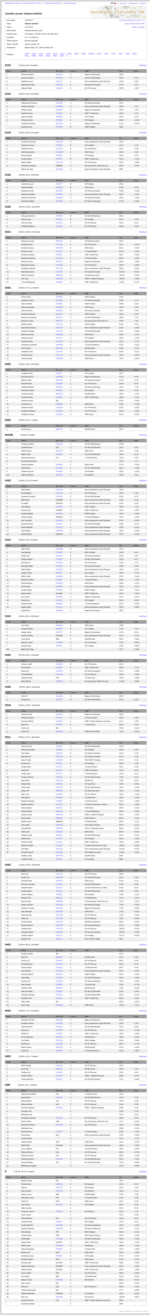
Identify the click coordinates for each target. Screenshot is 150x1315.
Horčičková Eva (26, 244)
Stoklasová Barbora (28, 258)
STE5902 (59, 884)
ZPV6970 (59, 314)
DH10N (92, 54)
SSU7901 (59, 272)
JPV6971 (59, 338)
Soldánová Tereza (27, 145)
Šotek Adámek (26, 1101)
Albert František (27, 991)
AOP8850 (59, 279)
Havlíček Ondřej (27, 635)
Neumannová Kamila (28, 317)
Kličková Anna (26, 451)
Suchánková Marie (28, 1304)
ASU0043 (59, 610)
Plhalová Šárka (26, 110)
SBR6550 (59, 348)
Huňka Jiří (25, 1051)
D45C (76, 54)
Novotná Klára (26, 159)
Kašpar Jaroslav (27, 905)
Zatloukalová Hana (28, 85)
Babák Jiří (24, 1033)
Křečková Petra (26, 324)
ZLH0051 (59, 113)
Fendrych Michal (27, 777)
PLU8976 (59, 258)
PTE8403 (59, 797)
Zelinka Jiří (25, 791)
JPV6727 (59, 935)
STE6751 (59, 317)
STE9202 (59, 746)
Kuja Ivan (24, 1297)
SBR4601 (59, 1069)
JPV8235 (59, 750)
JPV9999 (59, 120)
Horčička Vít (25, 563)
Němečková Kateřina (28, 1094)
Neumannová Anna (28, 216)
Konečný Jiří (25, 981)
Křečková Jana (26, 127)
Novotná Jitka (26, 1263)
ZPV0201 (59, 507)
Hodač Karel (25, 838)
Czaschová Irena (27, 394)
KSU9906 (59, 576)
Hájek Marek (25, 468)
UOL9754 (59, 162)
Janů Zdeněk (26, 971)
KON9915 (59, 583)
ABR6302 (59, 898)
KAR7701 (59, 1187)
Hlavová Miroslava (28, 307)
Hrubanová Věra (27, 407)
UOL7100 (59, 874)
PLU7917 (59, 774)
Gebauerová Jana (27, 241)
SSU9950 (59, 103)
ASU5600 (59, 1020)
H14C (113, 54)
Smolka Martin (26, 891)
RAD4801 (59, 1051)
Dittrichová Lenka (27, 334)
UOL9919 (59, 563)
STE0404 (59, 1097)
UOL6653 (59, 383)
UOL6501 (59, 960)
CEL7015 (59, 888)
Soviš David (25, 639)
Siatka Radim (26, 1242)
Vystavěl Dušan (26, 1222)
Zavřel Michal (26, 828)
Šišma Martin (26, 1232)
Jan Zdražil (25, 1276)
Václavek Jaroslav (27, 908)
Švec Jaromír (26, 1283)
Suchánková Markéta (28, 461)
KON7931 (59, 832)
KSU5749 (59, 971)
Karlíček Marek (26, 534)
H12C (106, 54)
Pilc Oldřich (25, 1040)
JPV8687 (59, 1256)
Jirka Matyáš (25, 507)
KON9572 (59, 187)
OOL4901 (59, 1225)
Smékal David (26, 929)
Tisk (120, 20)
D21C (62, 54)
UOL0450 (59, 1125)
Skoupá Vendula (27, 78)
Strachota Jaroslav (28, 1020)
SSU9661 (59, 191)
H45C (41, 56)
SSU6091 (59, 310)
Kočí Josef (25, 625)
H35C (33, 56)
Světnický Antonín (27, 1159)
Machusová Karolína (28, 198)
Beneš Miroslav (26, 583)
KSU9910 (59, 586)
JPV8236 (59, 1204)
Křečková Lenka (27, 261)
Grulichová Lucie (27, 184)
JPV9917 (59, 573)
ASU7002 (59, 908)
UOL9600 (59, 674)
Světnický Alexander (28, 1290)
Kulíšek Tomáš (26, 922)
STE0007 (59, 559)
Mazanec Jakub (27, 642)
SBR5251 (59, 429)
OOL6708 (59, 1228)
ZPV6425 (59, 974)
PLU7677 (59, 251)
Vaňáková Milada (27, 387)
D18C (55, 54)
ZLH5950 (59, 397)
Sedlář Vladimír (26, 1076)
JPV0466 (59, 471)
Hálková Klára (26, 162)
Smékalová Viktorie (28, 1125)
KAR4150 (59, 1280)
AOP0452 (59, 1108)
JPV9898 (59, 155)
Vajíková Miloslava (28, 1293)
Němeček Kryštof (27, 580)
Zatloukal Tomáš (27, 932)
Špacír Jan (25, 794)
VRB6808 (59, 901)
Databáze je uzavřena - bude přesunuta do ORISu (23, 3)
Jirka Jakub (25, 825)
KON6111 (59, 808)
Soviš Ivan (25, 1069)
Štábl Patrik (25, 1145)
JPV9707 (59, 646)
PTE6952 (59, 1249)
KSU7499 (59, 341)
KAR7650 (59, 475)
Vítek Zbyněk (26, 984)
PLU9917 (59, 580)
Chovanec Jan (26, 1111)
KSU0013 (59, 569)
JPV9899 (59, 145)
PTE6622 (59, 984)
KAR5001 (59, 1184)
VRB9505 (59, 681)
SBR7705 (59, 856)
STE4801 (59, 1027)
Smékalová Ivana (27, 1256)
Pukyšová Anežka (27, 106)
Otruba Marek (26, 767)
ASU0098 (59, 123)
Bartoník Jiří (25, 1252)
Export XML (140, 24)
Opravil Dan (25, 610)
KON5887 (59, 404)
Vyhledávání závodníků (52, 3)
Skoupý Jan (25, 699)
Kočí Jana (24, 279)
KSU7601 (59, 849)
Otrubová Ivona (26, 251)
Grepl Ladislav (26, 808)
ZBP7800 (59, 770)
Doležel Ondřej (26, 746)
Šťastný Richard (27, 1152)
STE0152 (59, 78)
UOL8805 (59, 794)
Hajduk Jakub (26, 607)
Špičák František (27, 804)
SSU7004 (59, 905)
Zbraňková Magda (27, 331)
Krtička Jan (25, 832)
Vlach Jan (24, 724)
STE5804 (59, 991)
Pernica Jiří (25, 960)
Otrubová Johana (27, 248)
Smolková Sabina (27, 444)
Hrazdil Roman (26, 811)
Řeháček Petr (26, 898)
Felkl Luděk (25, 1001)
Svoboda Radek (27, 1162)
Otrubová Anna (26, 1132)
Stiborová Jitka (26, 1280)
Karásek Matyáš (27, 513)
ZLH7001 (59, 842)
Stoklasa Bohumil (27, 718)
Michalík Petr (26, 939)
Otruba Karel (25, 774)
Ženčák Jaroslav (27, 954)
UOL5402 (59, 1044)
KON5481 (59, 414)
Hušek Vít (24, 1201)
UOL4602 (59, 1072)
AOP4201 (59, 1076)
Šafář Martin (25, 490)
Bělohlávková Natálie (28, 1166)
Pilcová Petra (26, 297)
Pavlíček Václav (27, 859)
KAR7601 (59, 1191)
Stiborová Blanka (27, 475)
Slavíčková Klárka (27, 201)
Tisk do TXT (140, 20)
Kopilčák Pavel (26, 998)
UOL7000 (59, 918)
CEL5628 (59, 845)
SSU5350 (59, 380)
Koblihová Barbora (28, 226)
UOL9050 (59, 265)
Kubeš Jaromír (26, 967)
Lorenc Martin (26, 1273)
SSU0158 (59, 85)
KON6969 (59, 358)
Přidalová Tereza (27, 148)
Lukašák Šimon (26, 447)
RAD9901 (59, 604)
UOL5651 (59, 411)
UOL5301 (59, 964)
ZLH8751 (59, 255)
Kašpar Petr (25, 556)
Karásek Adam (26, 590)
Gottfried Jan (26, 1072)
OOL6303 (59, 981)
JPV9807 (59, 629)
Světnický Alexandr (28, 995)
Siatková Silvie (26, 1269)
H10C (99, 54)
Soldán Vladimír (27, 894)
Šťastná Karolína (27, 1155)
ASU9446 (59, 696)
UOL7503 (59, 929)
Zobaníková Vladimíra (29, 345)
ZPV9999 (59, 127)
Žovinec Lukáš (26, 664)
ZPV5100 (59, 1040)
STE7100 (59, 891)
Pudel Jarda (25, 787)
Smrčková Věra (26, 355)
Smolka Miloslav (27, 1225)
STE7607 (59, 777)
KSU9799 (59, 142)
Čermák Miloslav (27, 1079)
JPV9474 (59, 219)
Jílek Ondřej (25, 549)
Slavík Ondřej (26, 1121)
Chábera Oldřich (27, 935)
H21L (27, 56)
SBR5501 (59, 988)
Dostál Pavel (25, 586)
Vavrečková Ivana (27, 390)
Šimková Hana (26, 383)
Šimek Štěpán (26, 493)
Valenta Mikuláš (27, 527)
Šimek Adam (25, 1135)
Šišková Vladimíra (27, 275)
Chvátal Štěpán (26, 674)
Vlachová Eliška (27, 187)
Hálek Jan (24, 918)
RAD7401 (59, 811)
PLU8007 (59, 801)
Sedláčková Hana (27, 414)
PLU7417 (59, 767)
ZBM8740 (59, 791)
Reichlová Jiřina (27, 341)
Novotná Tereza (27, 113)
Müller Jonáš (25, 576)
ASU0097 (59, 110)
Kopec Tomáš (26, 760)
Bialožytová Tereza (28, 265)
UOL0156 (59, 88)
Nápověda (133, 3)
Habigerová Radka (28, 194)
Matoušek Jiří (26, 756)
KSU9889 (59, 169)
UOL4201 (59, 1065)
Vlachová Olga (26, 358)
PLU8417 (59, 718)
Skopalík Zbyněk (27, 852)
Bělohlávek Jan (26, 1114)
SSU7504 (59, 756)
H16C (120, 54)
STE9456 (59, 216)
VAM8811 (59, 818)
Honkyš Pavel (26, 646)
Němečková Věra (27, 1198)
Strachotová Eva (27, 377)
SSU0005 (59, 566)
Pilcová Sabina (26, 155)
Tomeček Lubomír (27, 1211)
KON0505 (59, 464)
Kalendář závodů (70, 3)
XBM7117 (59, 939)
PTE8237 (59, 724)
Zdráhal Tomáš (26, 835)
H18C (127, 54)
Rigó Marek (25, 780)
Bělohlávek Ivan (27, 1128)
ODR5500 (59, 1245)
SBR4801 (59, 1037)
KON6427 (59, 881)
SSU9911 (59, 556)
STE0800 (59, 1159)
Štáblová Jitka (26, 380)
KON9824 (59, 625)
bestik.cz (143, 3)
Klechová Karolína (27, 1108)
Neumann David (27, 524)
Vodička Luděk (26, 856)
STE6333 (59, 995)
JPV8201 (59, 763)
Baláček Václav (26, 1181)
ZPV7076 (59, 324)
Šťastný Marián (26, 1218)
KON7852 (59, 248)
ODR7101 (59, 780)
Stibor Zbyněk (26, 1191)
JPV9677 (59, 184)
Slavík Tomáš (26, 901)
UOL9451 (59, 223)
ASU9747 (59, 632)
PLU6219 (59, 967)
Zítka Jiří (24, 957)
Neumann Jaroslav (28, 884)
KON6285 (59, 334)
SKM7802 (59, 731)
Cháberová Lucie (27, 471)
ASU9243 (59, 714)
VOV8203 (59, 760)
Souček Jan (25, 877)
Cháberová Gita (27, 120)
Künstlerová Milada (28, 411)
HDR (62, 56)
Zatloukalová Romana (29, 103)
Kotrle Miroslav (26, 915)
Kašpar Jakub (26, 632)
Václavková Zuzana (28, 123)
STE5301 (59, 835)
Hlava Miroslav (26, 911)
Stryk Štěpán (26, 531)
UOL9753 (59, 148)
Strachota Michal (27, 721)
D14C (41, 54)
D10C (27, 54)
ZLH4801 (59, 1033)
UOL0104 (59, 493)
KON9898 (59, 152)
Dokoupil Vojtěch (27, 974)
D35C (69, 54)
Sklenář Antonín (27, 1027)
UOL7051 (59, 244)
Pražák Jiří (25, 770)
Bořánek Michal (26, 559)
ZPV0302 (59, 513)
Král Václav (25, 753)
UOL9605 (59, 664)
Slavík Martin (26, 681)
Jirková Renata (26, 304)
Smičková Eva (26, 404)
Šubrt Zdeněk (26, 1065)
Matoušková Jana (27, 272)
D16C (48, 54)
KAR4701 (59, 1211)
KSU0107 (59, 527)
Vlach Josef (25, 1005)
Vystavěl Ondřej (27, 629)
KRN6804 (59, 828)
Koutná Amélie (26, 1138)
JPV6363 (59, 390)
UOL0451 (59, 1118)
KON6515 (59, 911)
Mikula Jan (25, 671)
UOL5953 (59, 407)
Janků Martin (26, 1097)
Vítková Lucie (26, 219)
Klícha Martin (26, 818)
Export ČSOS (130, 24)
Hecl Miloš (25, 849)
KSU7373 (59, 355)
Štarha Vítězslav (27, 925)
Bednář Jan (25, 1044)
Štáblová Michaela (28, 1266)
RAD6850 (59, 345)
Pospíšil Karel (26, 1184)
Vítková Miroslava (27, 1249)
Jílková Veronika (27, 169)
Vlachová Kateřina (27, 152)
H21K (134, 54)
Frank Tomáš (26, 1215)
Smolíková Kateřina (28, 268)
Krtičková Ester (26, 1142)
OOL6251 (59, 387)
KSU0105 (59, 490)
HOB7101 (59, 922)
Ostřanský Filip (26, 714)
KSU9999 (59, 106)
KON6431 (59, 1005)
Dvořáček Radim (27, 1259)
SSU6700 (59, 932)
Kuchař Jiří (25, 728)
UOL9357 (59, 226)
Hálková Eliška (26, 88)
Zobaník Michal (26, 604)
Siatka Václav (26, 593)
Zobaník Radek (26, 517)
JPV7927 (59, 838)
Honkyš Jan (25, 600)
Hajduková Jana (27, 81)
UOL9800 (59, 642)
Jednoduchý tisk (129, 20)
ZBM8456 (59, 275)
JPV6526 (59, 894)
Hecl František (26, 520)
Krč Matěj (24, 503)
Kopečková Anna (27, 1300)
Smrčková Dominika (28, 142)
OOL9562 (59, 201)
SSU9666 (59, 198)
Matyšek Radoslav (28, 801)
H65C (55, 56)
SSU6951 (59, 300)
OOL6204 (59, 1239)
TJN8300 (59, 721)
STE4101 (59, 1079)
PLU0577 (59, 1132)
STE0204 (59, 496)
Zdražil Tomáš (26, 821)
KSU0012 (59, 607)
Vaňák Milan (25, 1239)
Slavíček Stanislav (27, 1228)
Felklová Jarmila (27, 401)
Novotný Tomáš (26, 842)
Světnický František (28, 496)
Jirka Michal (25, 797)
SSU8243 (59, 753)
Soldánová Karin (27, 338)
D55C (83, 54)
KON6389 (59, 307)
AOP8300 (59, 815)
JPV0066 (59, 117)
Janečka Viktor (26, 573)
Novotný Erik (25, 510)
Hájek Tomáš (26, 454)
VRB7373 (59, 321)
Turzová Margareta (28, 282)
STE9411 (59, 699)
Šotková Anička (26, 1104)
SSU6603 (59, 925)
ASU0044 (59, 597)
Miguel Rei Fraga (27, 649)
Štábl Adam (25, 500)
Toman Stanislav (27, 1037)
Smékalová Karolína (28, 1118)
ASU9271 (59, 261)
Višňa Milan (25, 978)
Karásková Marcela (28, 314)
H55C (48, 56)
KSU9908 (59, 549)
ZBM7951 (59, 241)
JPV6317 (59, 1222)
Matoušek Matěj (27, 566)
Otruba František (27, 464)
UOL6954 (59, 351)
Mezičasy (143, 65)
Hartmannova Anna (28, 458)
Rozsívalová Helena (28, 328)
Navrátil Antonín (27, 964)
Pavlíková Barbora (28, 255)
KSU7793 (59, 268)
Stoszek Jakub (26, 815)
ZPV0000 (59, 552)
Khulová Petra (26, 1235)
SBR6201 (59, 957)
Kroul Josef (25, 597)
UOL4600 (59, 1030)
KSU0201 (59, 520)
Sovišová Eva (26, 429)
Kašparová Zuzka (27, 191)
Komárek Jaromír (27, 1023)
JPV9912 (59, 600)
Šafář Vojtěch (26, 569)
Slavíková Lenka (27, 321)
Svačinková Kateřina (28, 166)
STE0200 (59, 454)
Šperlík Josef (26, 1245)
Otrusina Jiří (25, 763)
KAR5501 (59, 1297)
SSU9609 (59, 671)
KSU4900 (59, 1023)
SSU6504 (59, 877)
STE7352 (59, 331)
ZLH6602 (59, 998)
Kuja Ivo (24, 1187)
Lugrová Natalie (27, 117)
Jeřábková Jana (27, 351)
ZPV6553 (59, 304)
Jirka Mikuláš (26, 552)
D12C (34, 54)
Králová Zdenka (27, 310)
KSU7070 (59, 328)
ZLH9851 (59, 159)
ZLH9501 (59, 667)
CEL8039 (59, 804)
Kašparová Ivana (27, 300)
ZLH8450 (59, 282)
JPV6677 (59, 373)
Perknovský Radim (28, 750)
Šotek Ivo (24, 1287)
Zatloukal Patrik (26, 678)
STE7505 (59, 787)
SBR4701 (59, 1047)
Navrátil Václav (26, 881)
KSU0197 (59, 81)
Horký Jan (25, 874)
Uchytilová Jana (27, 373)
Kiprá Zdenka (26, 348)
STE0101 (59, 524)
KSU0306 (59, 531)
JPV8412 (59, 859)
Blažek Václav (26, 1047)
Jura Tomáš (25, 1204)
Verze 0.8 (123, 3)
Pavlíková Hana (27, 397)
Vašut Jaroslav (26, 1208)
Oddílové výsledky (138, 27)
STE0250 (59, 444)
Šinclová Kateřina (27, 74)
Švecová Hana (26, 223)
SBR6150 (59, 394)
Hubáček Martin (27, 888)
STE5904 (59, 978)
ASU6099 (59, 377)
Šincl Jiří (24, 696)
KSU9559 (59, 194)
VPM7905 (59, 825)
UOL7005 (59, 915)
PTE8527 (59, 784)
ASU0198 (59, 74)
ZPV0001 (59, 590)
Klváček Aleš (25, 784)
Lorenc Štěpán (26, 1149)
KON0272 (59, 451)
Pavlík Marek (26, 667)
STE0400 (59, 468)
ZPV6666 (59, 297)
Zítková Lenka (26, 1194)
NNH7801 (59, 852)
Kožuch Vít (25, 731)
